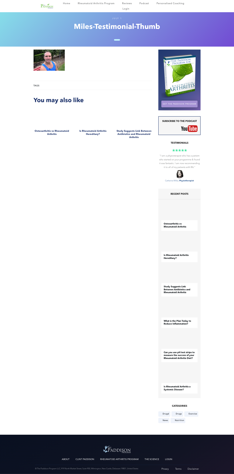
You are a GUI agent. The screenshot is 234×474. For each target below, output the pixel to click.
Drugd (166, 414)
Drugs (179, 414)
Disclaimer (193, 468)
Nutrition (179, 420)
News (165, 420)
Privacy (165, 468)
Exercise (193, 414)
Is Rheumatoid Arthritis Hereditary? (92, 125)
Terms (178, 468)
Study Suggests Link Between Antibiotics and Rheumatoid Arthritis (134, 125)
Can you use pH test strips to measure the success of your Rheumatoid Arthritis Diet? (179, 355)
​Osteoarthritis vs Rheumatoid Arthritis (51, 125)
